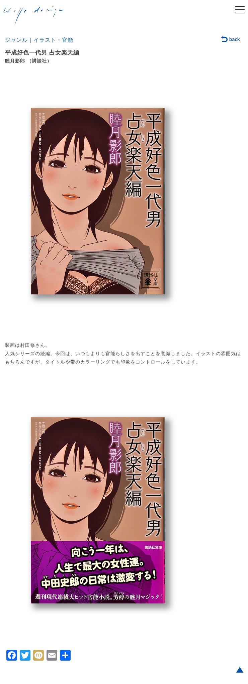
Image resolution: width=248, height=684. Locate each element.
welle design (33, 16)
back (231, 39)
